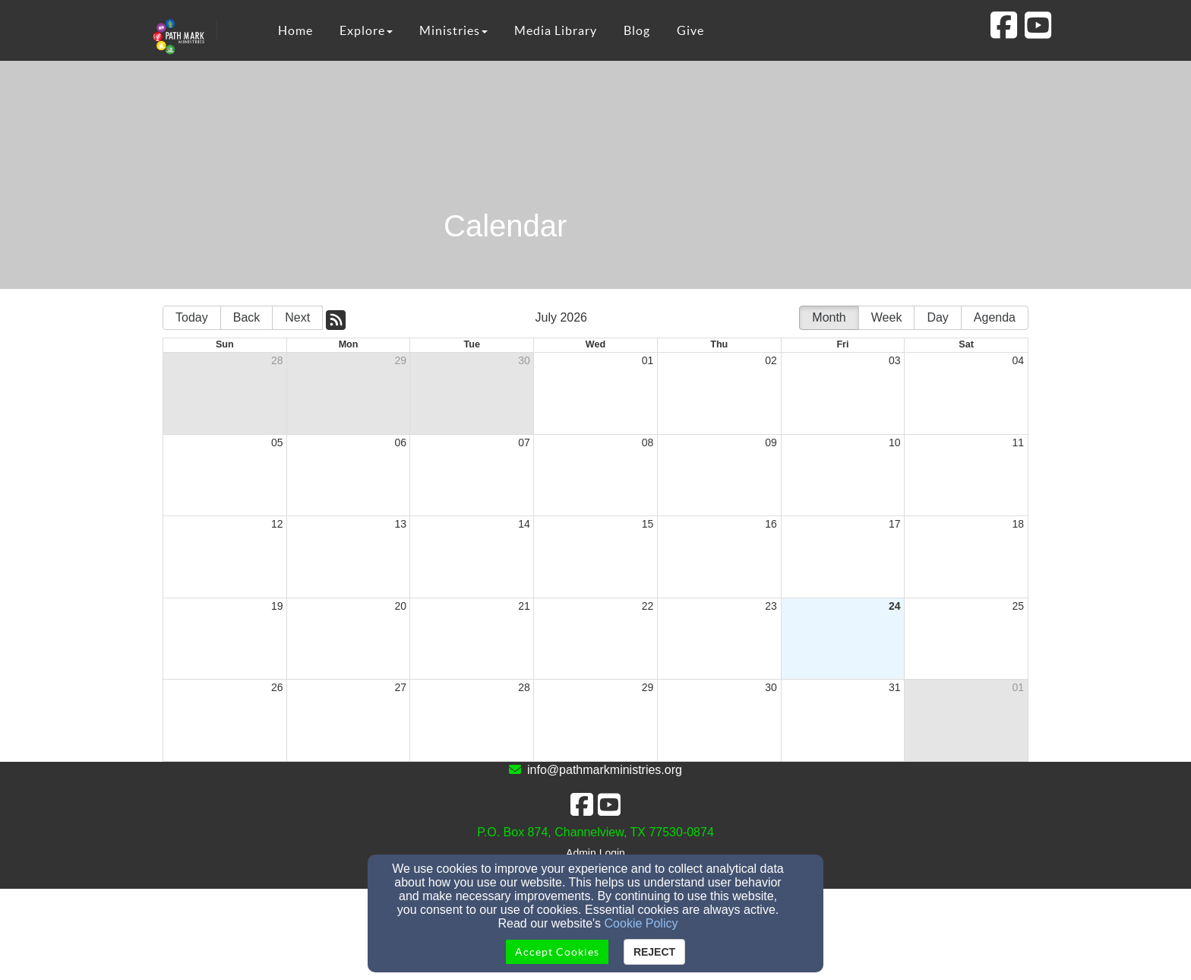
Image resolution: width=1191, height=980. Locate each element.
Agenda (995, 317)
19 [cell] (277, 606)
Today (191, 317)
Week (886, 317)
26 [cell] (277, 687)
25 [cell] (1018, 606)
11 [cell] (1018, 442)
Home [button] (295, 30)
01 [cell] (648, 360)
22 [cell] (648, 606)
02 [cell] (771, 360)
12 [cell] (277, 524)
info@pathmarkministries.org (604, 769)
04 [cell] (1018, 360)
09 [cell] (771, 442)
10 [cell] (895, 442)
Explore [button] (366, 30)
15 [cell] (648, 524)
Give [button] (690, 30)
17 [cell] (895, 524)
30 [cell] (524, 360)
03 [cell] (895, 360)
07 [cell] (524, 442)
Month (828, 317)
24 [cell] (895, 606)
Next (297, 317)
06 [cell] (401, 442)
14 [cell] (524, 524)
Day (937, 317)
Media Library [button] (555, 30)
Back (247, 317)
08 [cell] (648, 442)
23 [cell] (771, 606)
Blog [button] (637, 30)
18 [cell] (1018, 524)
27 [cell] (401, 687)
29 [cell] (401, 360)
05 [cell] (277, 442)
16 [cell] (771, 524)
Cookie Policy (641, 923)
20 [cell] (401, 606)
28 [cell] (277, 360)
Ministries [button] (453, 30)
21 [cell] (524, 606)
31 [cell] (895, 687)
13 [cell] (401, 524)
